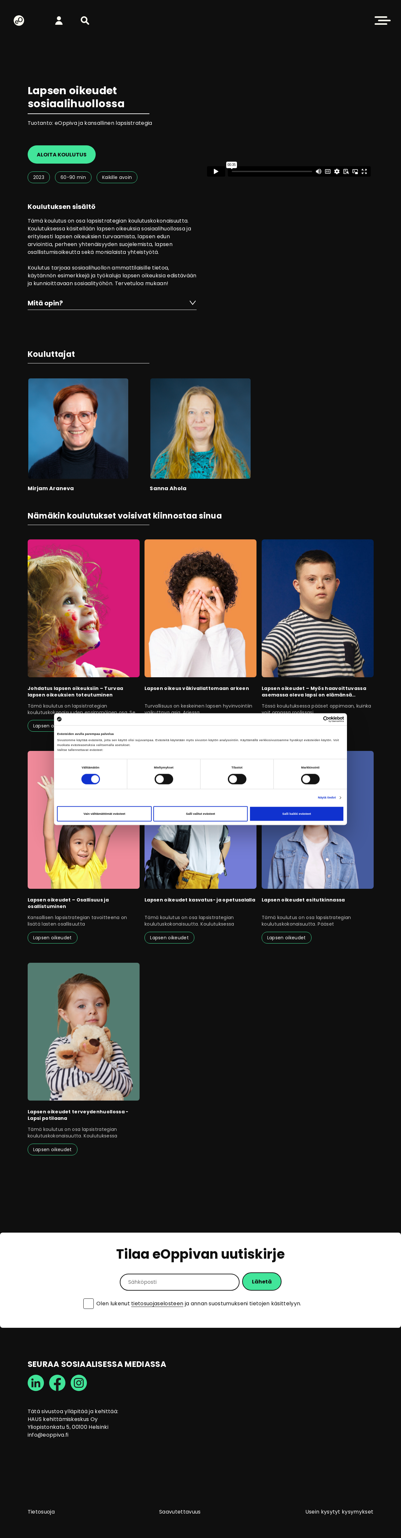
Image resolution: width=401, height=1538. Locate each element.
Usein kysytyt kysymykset (339, 1512)
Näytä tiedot (327, 797)
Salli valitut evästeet (200, 813)
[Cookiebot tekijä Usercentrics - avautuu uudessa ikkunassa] (315, 719)
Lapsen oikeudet (52, 726)
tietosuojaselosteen (157, 1303)
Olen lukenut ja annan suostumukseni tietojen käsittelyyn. (198, 1303)
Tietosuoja (41, 1512)
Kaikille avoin (117, 177)
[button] (85, 20)
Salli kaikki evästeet (296, 813)
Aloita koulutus (62, 154)
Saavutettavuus (179, 1512)
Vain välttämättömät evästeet (104, 813)
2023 (38, 177)
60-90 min (73, 177)
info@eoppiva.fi (48, 1435)
